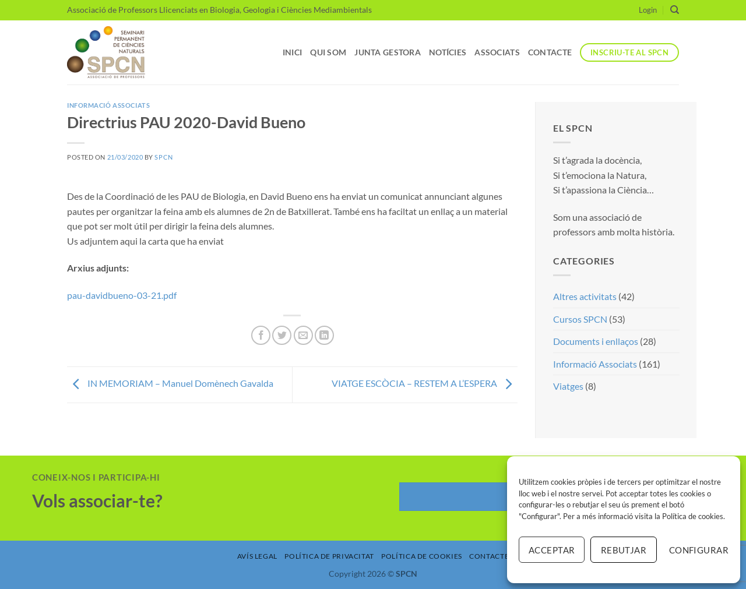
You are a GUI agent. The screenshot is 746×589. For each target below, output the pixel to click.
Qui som (328, 52)
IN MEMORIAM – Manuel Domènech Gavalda (170, 383)
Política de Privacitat (329, 556)
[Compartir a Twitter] (281, 335)
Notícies (447, 52)
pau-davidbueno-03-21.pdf (122, 295)
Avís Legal (257, 556)
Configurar (699, 550)
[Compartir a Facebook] (260, 335)
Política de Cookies (421, 556)
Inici (292, 52)
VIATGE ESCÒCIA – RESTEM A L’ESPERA (425, 383)
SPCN (163, 157)
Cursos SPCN (580, 319)
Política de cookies (692, 516)
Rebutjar (624, 550)
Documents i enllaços (595, 341)
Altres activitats (585, 296)
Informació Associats (108, 105)
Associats (497, 52)
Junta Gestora (387, 52)
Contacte (550, 52)
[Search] (674, 10)
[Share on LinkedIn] (324, 335)
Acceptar (552, 550)
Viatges (568, 386)
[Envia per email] (303, 335)
